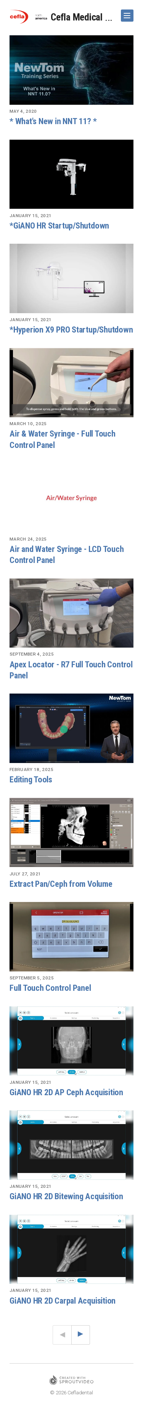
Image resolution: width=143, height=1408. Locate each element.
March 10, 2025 (28, 423)
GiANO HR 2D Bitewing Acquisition (66, 1196)
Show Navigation (126, 12)
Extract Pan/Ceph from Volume (61, 884)
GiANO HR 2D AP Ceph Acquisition (66, 1092)
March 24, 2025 (28, 539)
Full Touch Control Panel (50, 988)
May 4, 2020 (23, 111)
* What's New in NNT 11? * (53, 121)
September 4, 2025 (32, 654)
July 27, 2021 (25, 874)
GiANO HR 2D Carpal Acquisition (63, 1301)
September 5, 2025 (32, 978)
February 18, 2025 (31, 769)
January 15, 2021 (31, 215)
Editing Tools (31, 779)
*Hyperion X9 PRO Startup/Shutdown (71, 329)
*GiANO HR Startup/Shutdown (59, 225)
